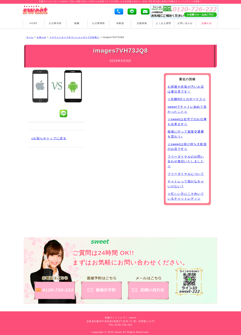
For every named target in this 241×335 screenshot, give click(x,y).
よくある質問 (163, 23)
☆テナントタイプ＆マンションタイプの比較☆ (74, 37)
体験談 (120, 23)
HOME (33, 23)
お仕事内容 (55, 23)
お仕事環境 (98, 23)
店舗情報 (142, 23)
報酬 (76, 23)
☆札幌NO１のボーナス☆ (187, 99)
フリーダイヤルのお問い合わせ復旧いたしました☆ (186, 161)
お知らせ (206, 23)
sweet (119, 332)
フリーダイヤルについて (186, 173)
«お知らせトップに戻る (48, 138)
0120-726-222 (123, 325)
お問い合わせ (185, 23)
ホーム (30, 37)
